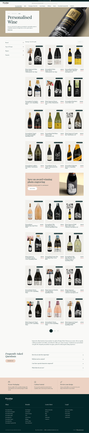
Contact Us (72, 6)
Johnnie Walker (28, 421)
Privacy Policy (67, 413)
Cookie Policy (67, 415)
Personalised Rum (8, 421)
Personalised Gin (8, 417)
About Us (46, 411)
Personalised (14, 13)
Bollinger (26, 419)
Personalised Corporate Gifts (63, 6)
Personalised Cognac (9, 419)
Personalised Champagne (10, 411)
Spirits (25, 6)
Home (9, 13)
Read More (10, 29)
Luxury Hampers (42, 6)
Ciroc (26, 415)
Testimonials (47, 417)
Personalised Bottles (18, 6)
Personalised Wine (8, 410)
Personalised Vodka (9, 415)
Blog (46, 413)
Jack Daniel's (27, 411)
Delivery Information (49, 410)
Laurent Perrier (28, 417)
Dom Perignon (27, 410)
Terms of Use (67, 411)
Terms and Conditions (69, 410)
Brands (54, 6)
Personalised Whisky (9, 413)
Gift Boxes (49, 6)
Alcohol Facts (67, 417)
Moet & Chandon (28, 413)
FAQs (46, 415)
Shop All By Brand (28, 423)
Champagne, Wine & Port (32, 6)
